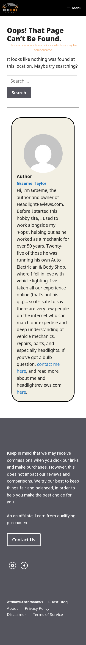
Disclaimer (16, 614)
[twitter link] (12, 565)
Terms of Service (48, 614)
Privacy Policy (37, 608)
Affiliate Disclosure (24, 602)
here (21, 392)
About (12, 608)
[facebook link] (24, 565)
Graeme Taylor (31, 183)
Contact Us (23, 540)
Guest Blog (58, 602)
